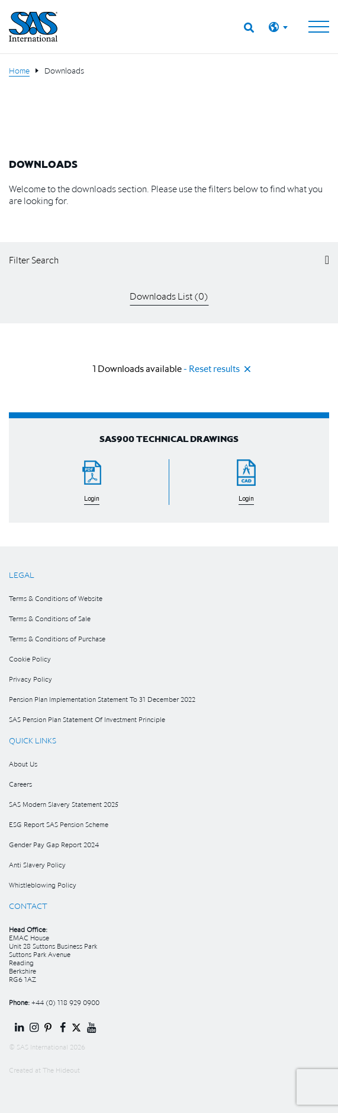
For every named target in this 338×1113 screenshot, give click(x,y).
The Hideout (61, 1070)
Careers (20, 784)
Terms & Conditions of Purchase (57, 638)
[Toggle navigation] (318, 27)
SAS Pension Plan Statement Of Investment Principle (87, 719)
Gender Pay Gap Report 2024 (54, 844)
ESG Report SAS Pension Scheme (58, 824)
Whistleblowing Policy (42, 884)
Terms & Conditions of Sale (50, 618)
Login (91, 499)
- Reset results (212, 368)
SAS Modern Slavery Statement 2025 (63, 804)
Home (19, 70)
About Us (23, 763)
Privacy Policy (30, 679)
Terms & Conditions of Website (55, 598)
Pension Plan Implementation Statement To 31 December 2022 (102, 699)
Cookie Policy (30, 658)
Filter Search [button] (34, 260)
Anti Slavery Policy (37, 864)
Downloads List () (169, 296)
